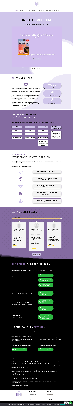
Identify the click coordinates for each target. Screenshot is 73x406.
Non (63, 404)
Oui (60, 404)
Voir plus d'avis (36, 254)
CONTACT (56, 10)
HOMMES (28, 10)
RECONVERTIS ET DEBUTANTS (46, 10)
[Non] (71, 404)
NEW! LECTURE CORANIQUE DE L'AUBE (36, 36)
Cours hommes (50, 394)
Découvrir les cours (36, 68)
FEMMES (21, 10)
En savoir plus (36, 58)
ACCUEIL (16, 10)
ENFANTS (34, 10)
